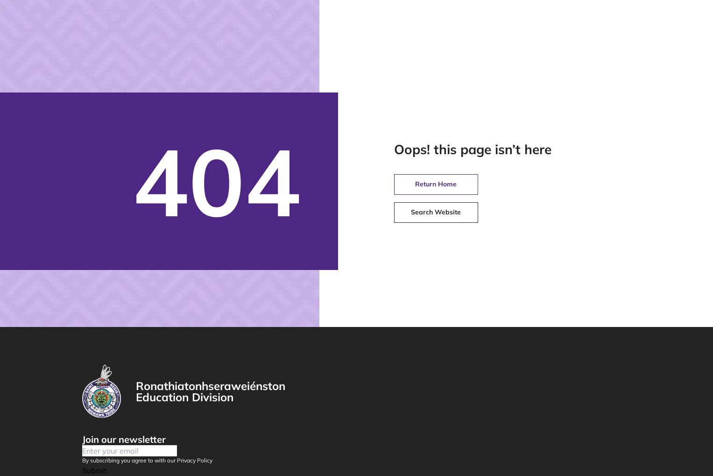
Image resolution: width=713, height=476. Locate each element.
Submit (94, 470)
